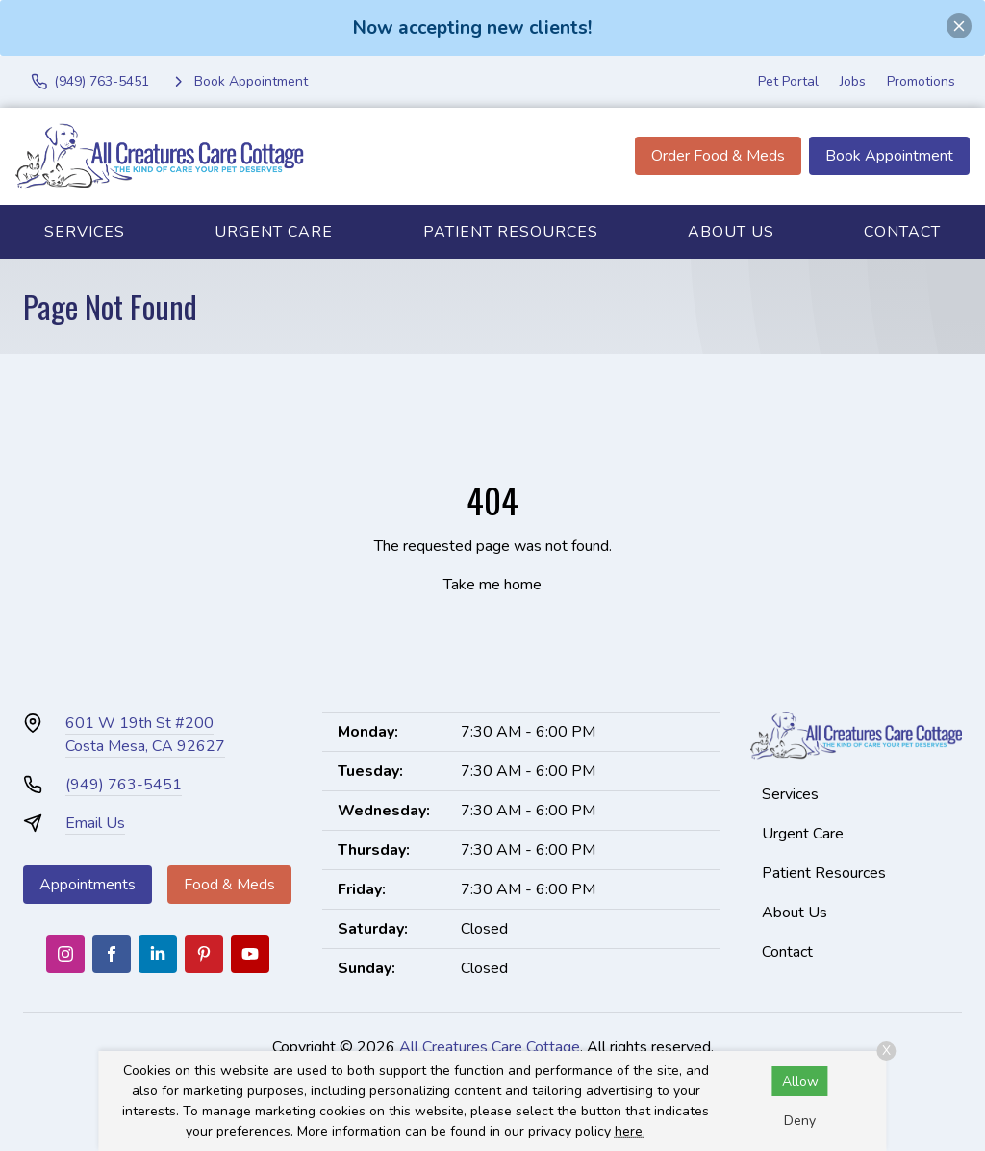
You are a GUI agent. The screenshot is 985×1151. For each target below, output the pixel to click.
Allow (800, 1081)
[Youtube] (250, 954)
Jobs (853, 81)
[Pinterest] (204, 954)
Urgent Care (274, 231)
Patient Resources (510, 231)
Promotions (921, 81)
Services (84, 231)
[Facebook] (111, 954)
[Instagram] (65, 954)
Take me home (492, 584)
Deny (800, 1121)
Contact (787, 952)
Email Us (95, 823)
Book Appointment (889, 155)
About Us (731, 231)
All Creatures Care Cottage (489, 1047)
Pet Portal (788, 81)
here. (630, 1131)
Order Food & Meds (718, 155)
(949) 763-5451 (123, 784)
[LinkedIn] (158, 954)
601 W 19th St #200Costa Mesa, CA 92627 (145, 735)
